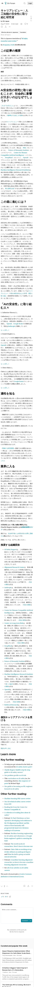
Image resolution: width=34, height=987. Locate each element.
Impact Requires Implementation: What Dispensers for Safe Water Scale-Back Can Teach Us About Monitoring (16, 953)
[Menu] (2, 3)
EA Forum (10, 3)
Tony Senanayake (7, 955)
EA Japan (6, 21)
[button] (3, 897)
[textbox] (16, 913)
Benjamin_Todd (9, 45)
